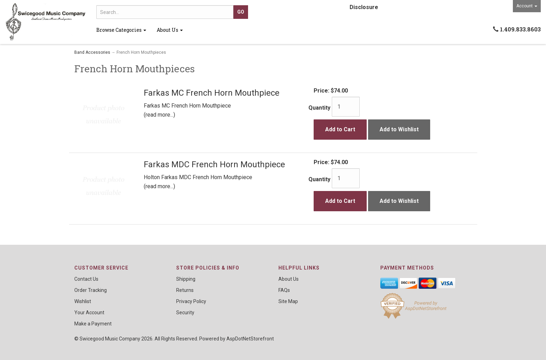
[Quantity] (346, 107)
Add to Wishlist (399, 129)
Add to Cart (340, 129)
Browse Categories (121, 30)
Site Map (288, 301)
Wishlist (82, 301)
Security (185, 312)
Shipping (185, 279)
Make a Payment (93, 323)
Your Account (89, 312)
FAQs (284, 290)
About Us (170, 30)
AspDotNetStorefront (250, 338)
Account (526, 5)
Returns (185, 290)
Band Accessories (92, 52)
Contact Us (86, 279)
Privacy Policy (191, 301)
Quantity (319, 107)
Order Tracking (90, 290)
